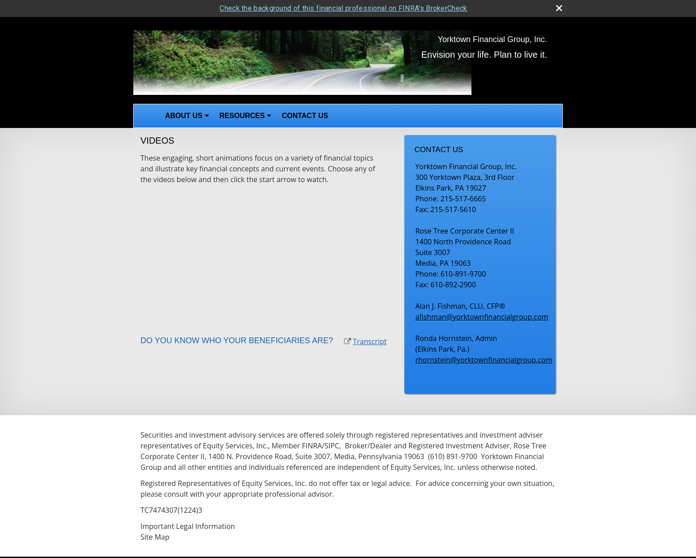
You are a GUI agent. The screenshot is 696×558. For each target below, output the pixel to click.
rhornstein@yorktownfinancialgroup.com (483, 359)
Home (147, 115)
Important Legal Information (187, 525)
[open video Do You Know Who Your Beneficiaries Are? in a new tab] (347, 340)
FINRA (312, 445)
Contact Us (305, 115)
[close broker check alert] (559, 7)
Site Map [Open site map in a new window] (155, 536)
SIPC (332, 445)
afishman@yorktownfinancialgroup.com (481, 316)
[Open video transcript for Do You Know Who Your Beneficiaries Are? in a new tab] (369, 340)
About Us (184, 115)
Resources (242, 115)
